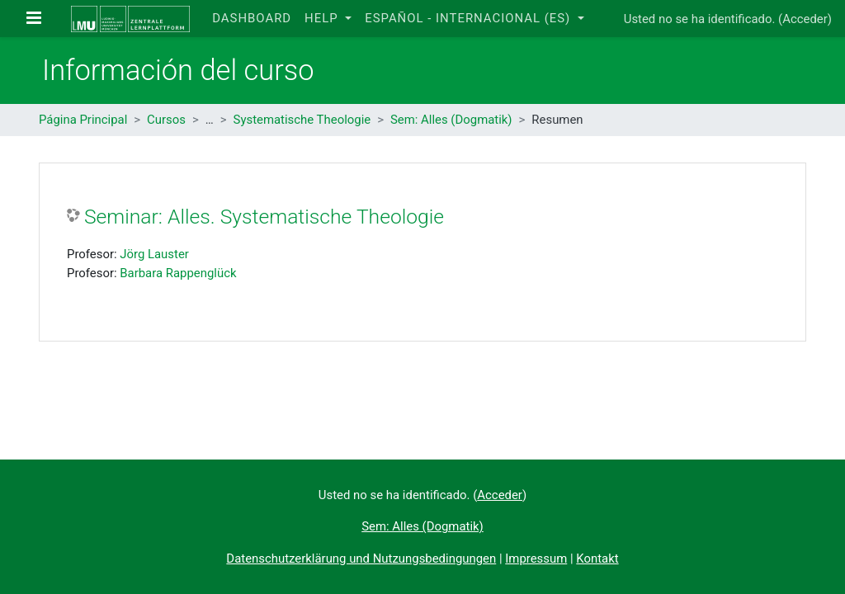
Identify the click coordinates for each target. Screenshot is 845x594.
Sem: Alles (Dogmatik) (451, 119)
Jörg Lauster (154, 254)
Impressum (536, 558)
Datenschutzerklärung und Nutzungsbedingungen (361, 558)
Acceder (805, 19)
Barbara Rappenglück (178, 273)
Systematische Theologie (302, 119)
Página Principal (83, 119)
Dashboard (251, 18)
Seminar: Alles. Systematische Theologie (264, 217)
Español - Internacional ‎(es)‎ (469, 18)
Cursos (166, 119)
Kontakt (597, 558)
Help (323, 18)
